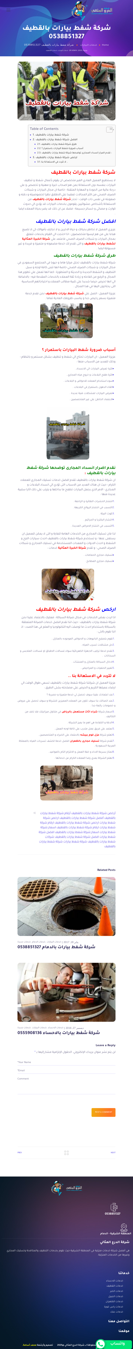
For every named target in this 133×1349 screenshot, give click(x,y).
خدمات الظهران (114, 1302)
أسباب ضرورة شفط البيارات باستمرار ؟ (62, 148)
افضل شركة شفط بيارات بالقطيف (56, 139)
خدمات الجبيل (115, 1296)
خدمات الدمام (38, 942)
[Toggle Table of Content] (108, 130)
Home (105, 45)
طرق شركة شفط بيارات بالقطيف (59, 144)
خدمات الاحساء (55, 1028)
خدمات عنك (116, 1312)
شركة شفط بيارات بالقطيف (52, 135)
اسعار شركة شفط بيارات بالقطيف (77, 832)
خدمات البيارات (88, 45)
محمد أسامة (29, 1345)
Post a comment (103, 1112)
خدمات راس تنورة (113, 1307)
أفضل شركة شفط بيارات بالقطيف (81, 818)
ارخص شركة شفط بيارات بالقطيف (57, 157)
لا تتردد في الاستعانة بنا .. (54, 162)
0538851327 (112, 1214)
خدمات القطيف (51, 51)
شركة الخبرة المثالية (72, 548)
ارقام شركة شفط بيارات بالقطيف (78, 827)
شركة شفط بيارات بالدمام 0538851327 (56, 947)
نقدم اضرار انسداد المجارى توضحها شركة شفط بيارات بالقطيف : (77, 153)
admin (74, 51)
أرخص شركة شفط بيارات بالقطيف (93, 813)
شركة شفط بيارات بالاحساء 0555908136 (59, 1033)
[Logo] (92, 10)
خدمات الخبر (116, 1291)
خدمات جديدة (24, 942)
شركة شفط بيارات (75, 841)
